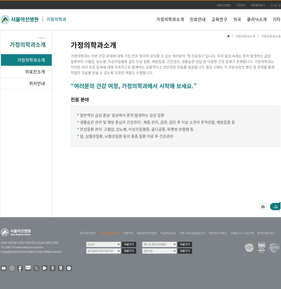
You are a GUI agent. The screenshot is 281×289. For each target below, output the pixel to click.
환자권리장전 (87, 233)
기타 (277, 19)
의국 (237, 19)
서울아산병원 (223, 5)
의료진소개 (35, 72)
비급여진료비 (168, 233)
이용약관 (128, 233)
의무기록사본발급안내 (192, 233)
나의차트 (240, 5)
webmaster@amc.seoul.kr (29, 247)
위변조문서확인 (218, 233)
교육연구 (219, 19)
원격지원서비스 (266, 233)
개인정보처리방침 (109, 233)
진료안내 (198, 19)
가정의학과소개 (170, 19)
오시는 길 (276, 5)
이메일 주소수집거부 (242, 233)
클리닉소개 (257, 19)
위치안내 (37, 83)
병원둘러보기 (258, 5)
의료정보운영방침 (147, 233)
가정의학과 (56, 19)
